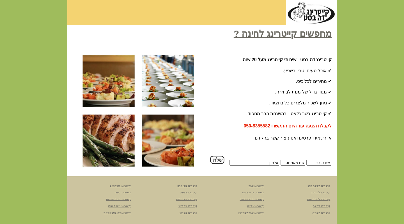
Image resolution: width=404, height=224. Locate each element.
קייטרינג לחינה (321, 205)
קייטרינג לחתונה (320, 192)
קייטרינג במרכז (188, 212)
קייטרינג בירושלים (186, 199)
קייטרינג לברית (321, 212)
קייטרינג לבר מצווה (318, 199)
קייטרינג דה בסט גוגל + (117, 212)
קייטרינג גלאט (255, 205)
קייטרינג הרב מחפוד (252, 199)
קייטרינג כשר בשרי (253, 192)
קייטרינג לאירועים (120, 185)
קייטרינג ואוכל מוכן (119, 205)
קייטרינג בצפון (188, 192)
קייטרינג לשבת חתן (318, 185)
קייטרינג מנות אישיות (118, 199)
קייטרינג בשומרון (187, 185)
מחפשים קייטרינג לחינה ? (283, 34)
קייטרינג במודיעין (187, 205)
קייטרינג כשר (256, 185)
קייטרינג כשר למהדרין (251, 212)
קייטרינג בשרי (123, 192)
